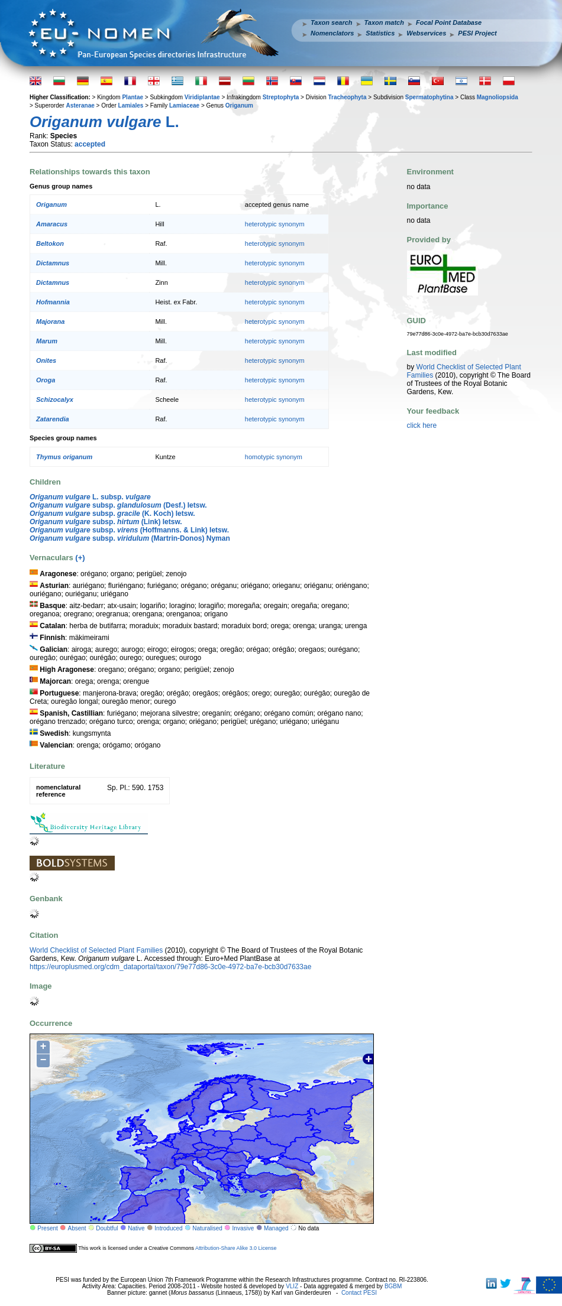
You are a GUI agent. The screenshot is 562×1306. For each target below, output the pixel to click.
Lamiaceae (184, 105)
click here (422, 425)
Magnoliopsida (497, 97)
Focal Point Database (449, 22)
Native (136, 1228)
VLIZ (292, 1286)
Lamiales (131, 105)
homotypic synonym (273, 456)
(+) (80, 557)
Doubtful (107, 1228)
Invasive (243, 1228)
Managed (276, 1228)
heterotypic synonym (275, 224)
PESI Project (477, 33)
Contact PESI (359, 1292)
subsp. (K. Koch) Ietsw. (112, 513)
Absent (77, 1228)
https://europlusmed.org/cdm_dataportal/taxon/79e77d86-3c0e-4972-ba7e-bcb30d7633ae (170, 967)
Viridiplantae (202, 97)
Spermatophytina (429, 97)
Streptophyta (281, 97)
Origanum (239, 105)
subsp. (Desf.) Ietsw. (118, 505)
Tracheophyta (347, 97)
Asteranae (80, 105)
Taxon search (332, 22)
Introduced (168, 1228)
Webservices (426, 33)
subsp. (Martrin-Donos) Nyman (130, 538)
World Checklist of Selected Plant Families (96, 950)
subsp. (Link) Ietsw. (106, 522)
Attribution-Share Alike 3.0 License (236, 1248)
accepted (90, 144)
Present (47, 1228)
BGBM (393, 1286)
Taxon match (384, 22)
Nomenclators (332, 33)
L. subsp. (90, 497)
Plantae (132, 97)
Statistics (380, 33)
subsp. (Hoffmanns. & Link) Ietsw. (129, 530)
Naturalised (207, 1228)
